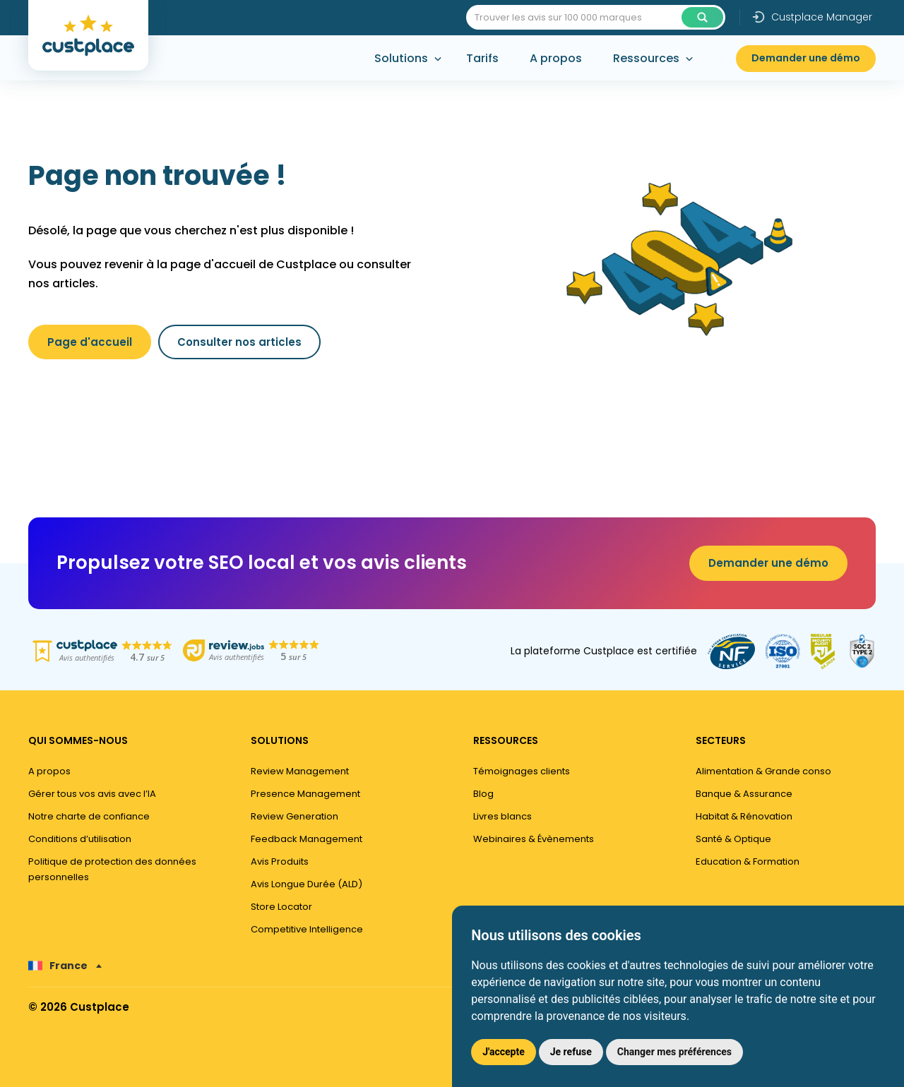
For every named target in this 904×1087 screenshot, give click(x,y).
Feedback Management (306, 839)
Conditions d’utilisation (79, 839)
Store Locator (281, 906)
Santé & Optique (733, 839)
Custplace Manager (811, 17)
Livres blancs (502, 816)
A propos (556, 58)
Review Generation (294, 816)
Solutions (401, 58)
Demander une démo (805, 58)
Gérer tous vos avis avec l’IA (92, 793)
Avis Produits (280, 861)
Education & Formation (747, 861)
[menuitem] (65, 966)
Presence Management (305, 793)
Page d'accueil (89, 342)
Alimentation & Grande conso (763, 771)
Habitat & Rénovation (744, 816)
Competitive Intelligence (307, 929)
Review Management (300, 771)
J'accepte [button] (503, 1051)
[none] (65, 965)
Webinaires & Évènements (533, 839)
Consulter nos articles (239, 342)
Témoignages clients (521, 771)
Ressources (646, 58)
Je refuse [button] (571, 1051)
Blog (483, 793)
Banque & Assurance (744, 793)
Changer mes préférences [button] (674, 1051)
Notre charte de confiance (89, 816)
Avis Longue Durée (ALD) (306, 884)
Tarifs (482, 58)
